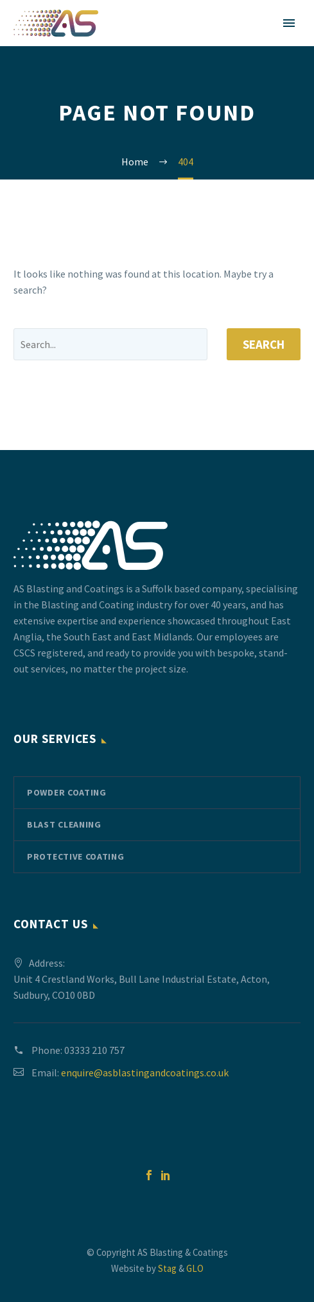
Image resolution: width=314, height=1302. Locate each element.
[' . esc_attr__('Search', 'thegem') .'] (110, 344)
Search (263, 344)
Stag (167, 1268)
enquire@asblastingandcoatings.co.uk (145, 1072)
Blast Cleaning (64, 824)
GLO (195, 1268)
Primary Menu (289, 23)
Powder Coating (67, 792)
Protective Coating (76, 856)
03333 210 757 (94, 1050)
